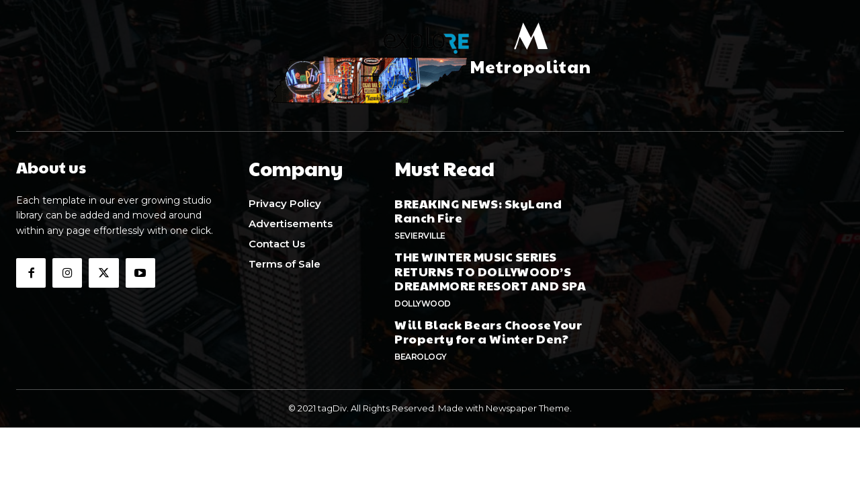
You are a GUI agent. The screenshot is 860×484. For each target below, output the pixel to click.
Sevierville (419, 232)
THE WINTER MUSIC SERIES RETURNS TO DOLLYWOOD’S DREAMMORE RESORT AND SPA (490, 267)
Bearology (420, 353)
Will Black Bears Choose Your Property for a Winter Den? (488, 328)
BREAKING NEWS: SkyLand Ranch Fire (478, 207)
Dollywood (422, 300)
